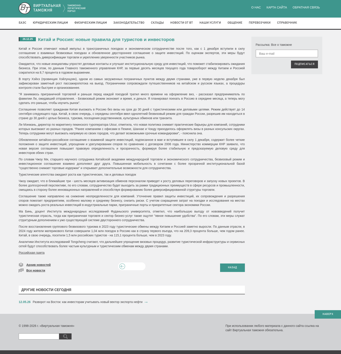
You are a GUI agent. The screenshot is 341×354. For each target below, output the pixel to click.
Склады (157, 22)
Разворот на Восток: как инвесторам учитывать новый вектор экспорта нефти (88, 302)
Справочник (287, 22)
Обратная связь (306, 7)
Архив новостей (38, 265)
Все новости (35, 270)
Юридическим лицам (50, 22)
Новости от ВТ (181, 22)
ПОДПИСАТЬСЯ (304, 64)
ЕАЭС (22, 22)
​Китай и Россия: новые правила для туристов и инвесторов (106, 39)
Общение (234, 22)
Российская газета (32, 252)
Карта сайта (276, 7)
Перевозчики (260, 22)
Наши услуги (210, 22)
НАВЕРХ (328, 314)
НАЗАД (232, 267)
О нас (256, 7)
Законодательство (128, 22)
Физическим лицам (90, 22)
